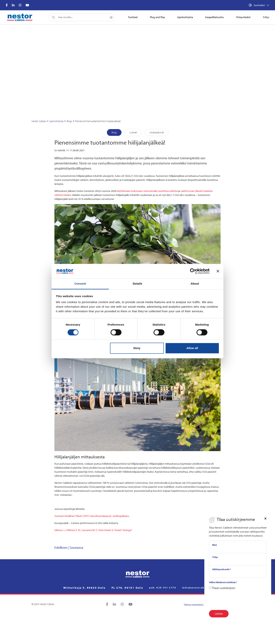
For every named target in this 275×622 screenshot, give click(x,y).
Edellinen (61, 547)
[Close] (265, 518)
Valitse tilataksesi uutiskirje (223, 582)
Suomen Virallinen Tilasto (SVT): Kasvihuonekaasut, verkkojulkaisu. (91, 516)
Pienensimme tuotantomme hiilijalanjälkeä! (98, 121)
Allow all (192, 348)
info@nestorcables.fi (197, 587)
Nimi (214, 544)
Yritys (215, 557)
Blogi (69, 121)
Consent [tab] (80, 283)
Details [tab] (137, 283)
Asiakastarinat (157, 132)
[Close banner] (218, 271)
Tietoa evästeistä (193, 604)
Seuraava (76, 547)
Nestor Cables (39, 121)
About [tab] (195, 283)
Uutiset (133, 132)
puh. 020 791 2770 (162, 587)
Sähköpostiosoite (221, 569)
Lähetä (219, 613)
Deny (136, 348)
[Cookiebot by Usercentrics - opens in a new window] (192, 271)
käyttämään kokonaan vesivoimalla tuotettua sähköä (147, 191)
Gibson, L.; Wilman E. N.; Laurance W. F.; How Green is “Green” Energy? (93, 530)
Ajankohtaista (56, 121)
